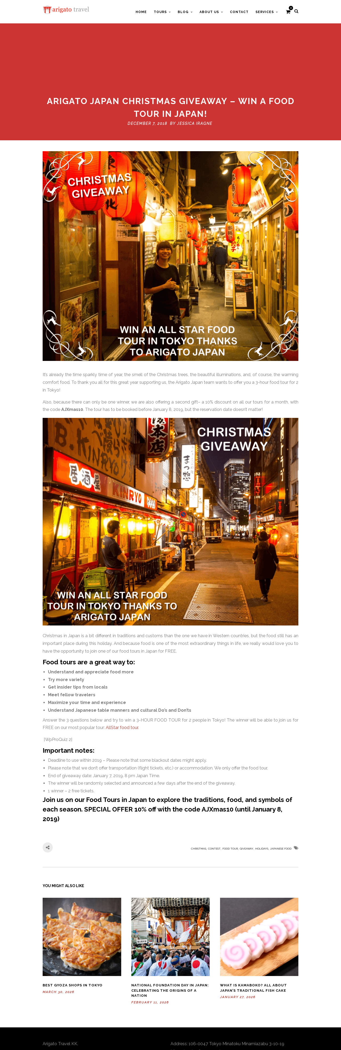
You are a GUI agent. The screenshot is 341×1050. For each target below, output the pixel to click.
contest (214, 794)
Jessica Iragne (194, 70)
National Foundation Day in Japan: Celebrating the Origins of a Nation (170, 937)
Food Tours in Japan (116, 746)
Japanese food (280, 794)
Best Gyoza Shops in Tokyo (73, 932)
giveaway (246, 794)
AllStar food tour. (122, 674)
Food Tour (230, 794)
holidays (261, 794)
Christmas (198, 794)
